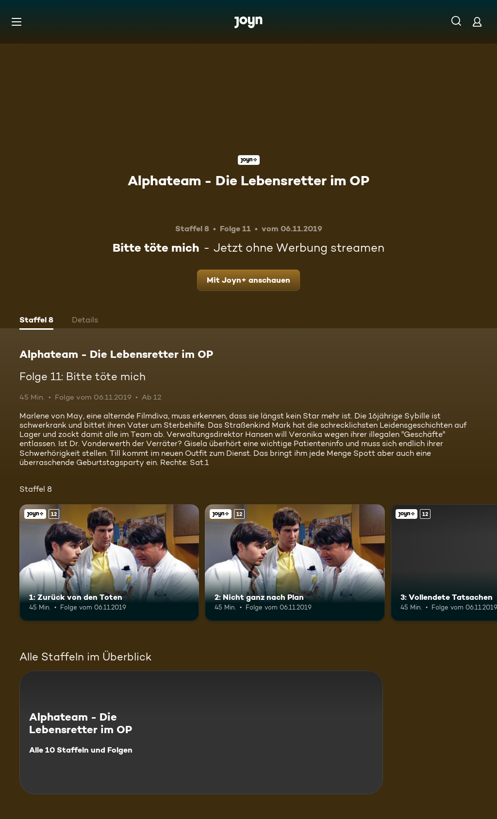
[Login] (477, 21)
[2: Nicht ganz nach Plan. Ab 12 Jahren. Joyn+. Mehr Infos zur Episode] (294, 562)
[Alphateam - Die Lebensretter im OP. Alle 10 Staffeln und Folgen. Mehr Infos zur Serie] (201, 732)
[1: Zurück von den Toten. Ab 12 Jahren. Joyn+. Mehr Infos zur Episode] (109, 562)
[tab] (36, 321)
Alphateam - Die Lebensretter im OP (248, 180)
